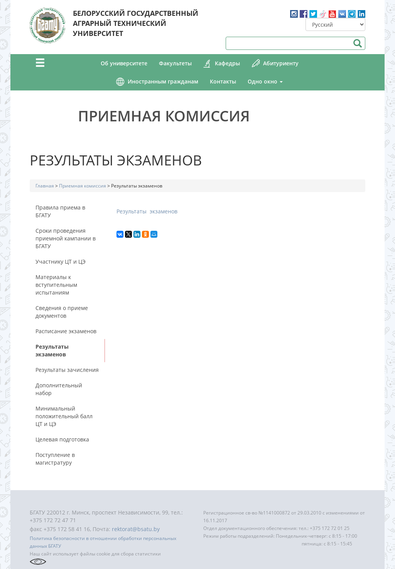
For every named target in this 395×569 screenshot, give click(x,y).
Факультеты (175, 63)
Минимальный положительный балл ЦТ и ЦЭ (64, 416)
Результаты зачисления (67, 369)
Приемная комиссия (164, 116)
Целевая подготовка (62, 439)
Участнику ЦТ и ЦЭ (60, 261)
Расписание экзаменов (65, 331)
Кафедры (227, 63)
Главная (44, 185)
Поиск (357, 43)
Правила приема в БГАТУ (60, 211)
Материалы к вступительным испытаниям (56, 284)
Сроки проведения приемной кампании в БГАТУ (65, 238)
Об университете (124, 63)
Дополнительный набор (58, 389)
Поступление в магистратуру (55, 458)
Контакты (223, 81)
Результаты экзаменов (52, 350)
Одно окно (265, 81)
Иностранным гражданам (163, 81)
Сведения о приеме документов (61, 311)
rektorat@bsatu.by (136, 529)
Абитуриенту (281, 63)
